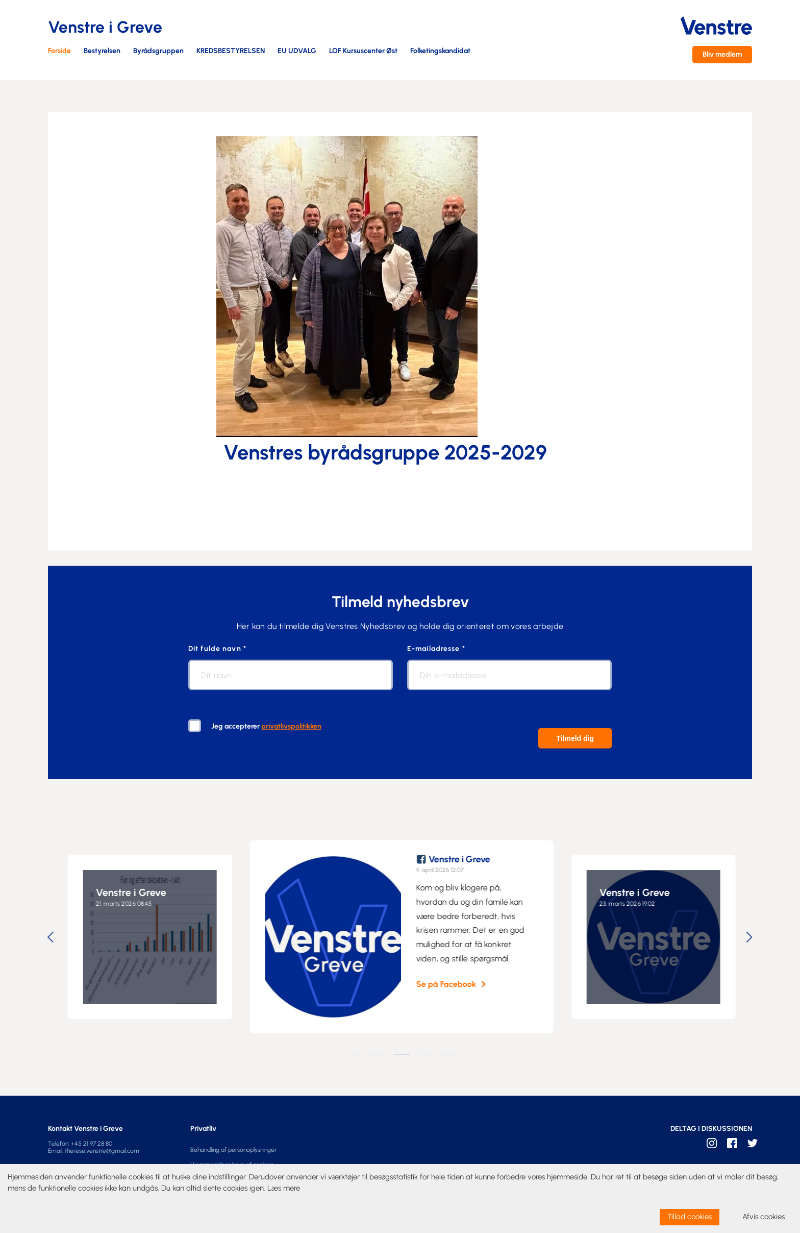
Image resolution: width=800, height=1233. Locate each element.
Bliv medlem (722, 54)
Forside (59, 51)
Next (751, 937)
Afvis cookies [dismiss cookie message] (763, 1216)
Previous (52, 937)
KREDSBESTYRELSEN (230, 51)
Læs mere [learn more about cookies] (283, 1188)
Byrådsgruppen (158, 51)
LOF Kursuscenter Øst (363, 51)
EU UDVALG (297, 51)
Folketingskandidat (440, 51)
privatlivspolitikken (291, 726)
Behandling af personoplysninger (233, 1149)
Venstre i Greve (138, 892)
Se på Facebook (453, 984)
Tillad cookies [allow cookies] (689, 1216)
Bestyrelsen (102, 51)
